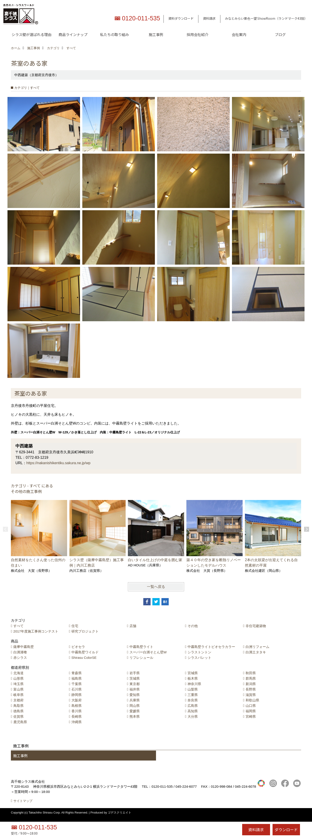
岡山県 (134, 706)
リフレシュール (141, 657)
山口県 (251, 706)
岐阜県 (18, 695)
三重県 (193, 695)
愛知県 (134, 695)
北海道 (18, 673)
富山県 (18, 689)
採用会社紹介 (197, 34)
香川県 (76, 711)
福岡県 (251, 711)
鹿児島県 (20, 722)
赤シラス (20, 657)
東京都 (134, 684)
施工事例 (156, 34)
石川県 (76, 689)
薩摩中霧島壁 (23, 647)
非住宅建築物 (256, 626)
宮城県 (193, 673)
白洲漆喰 (20, 652)
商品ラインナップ (73, 34)
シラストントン (199, 652)
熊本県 (134, 716)
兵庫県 (134, 700)
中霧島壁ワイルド (85, 652)
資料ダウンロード (181, 18)
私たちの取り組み (114, 34)
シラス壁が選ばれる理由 (31, 34)
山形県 (18, 678)
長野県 (251, 689)
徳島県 (18, 711)
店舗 (132, 626)
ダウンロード (286, 829)
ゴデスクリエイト (119, 817)
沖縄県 (76, 722)
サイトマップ (22, 806)
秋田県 (251, 673)
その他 (193, 626)
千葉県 (76, 684)
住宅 (74, 626)
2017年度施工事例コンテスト (35, 631)
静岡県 (76, 695)
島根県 (76, 706)
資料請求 (209, 18)
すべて (18, 626)
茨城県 (134, 678)
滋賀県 (251, 695)
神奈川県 (194, 684)
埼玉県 (18, 684)
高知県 (193, 711)
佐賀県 (18, 716)
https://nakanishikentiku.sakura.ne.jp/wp (58, 463)
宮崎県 (251, 716)
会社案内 (239, 34)
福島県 (76, 678)
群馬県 (251, 678)
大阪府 (76, 700)
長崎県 (76, 716)
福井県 (134, 689)
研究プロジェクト (85, 631)
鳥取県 (18, 706)
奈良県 (193, 700)
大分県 (193, 716)
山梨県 (193, 689)
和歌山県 (252, 700)
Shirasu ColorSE (84, 657)
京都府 (18, 700)
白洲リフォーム (257, 647)
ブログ (280, 34)
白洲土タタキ (256, 652)
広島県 (193, 706)
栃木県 (193, 678)
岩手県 (134, 673)
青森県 (76, 673)
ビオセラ (78, 647)
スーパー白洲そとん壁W (148, 652)
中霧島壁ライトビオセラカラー (211, 647)
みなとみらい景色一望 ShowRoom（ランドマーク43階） (266, 18)
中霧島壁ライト (141, 647)
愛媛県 (134, 711)
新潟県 (251, 684)
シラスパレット (199, 657)
